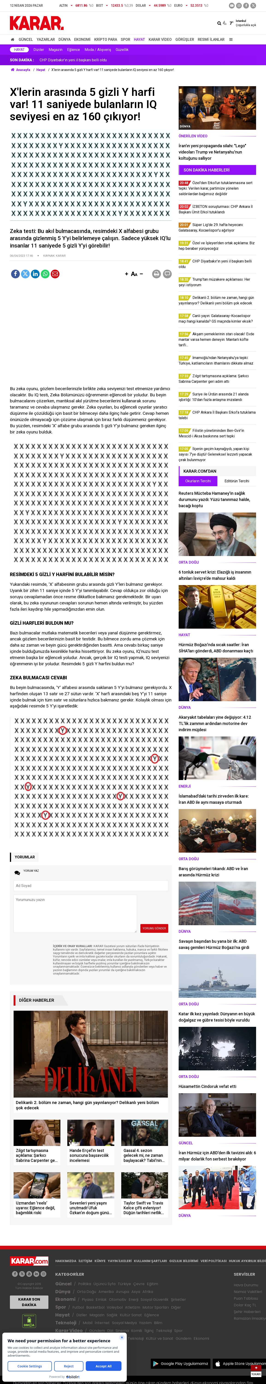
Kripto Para (105, 39)
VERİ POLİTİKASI (214, 1261)
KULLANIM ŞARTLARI (150, 1261)
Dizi (110, 1330)
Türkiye (124, 1284)
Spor (125, 39)
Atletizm (132, 1307)
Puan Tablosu (246, 1298)
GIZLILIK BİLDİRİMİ (183, 1261)
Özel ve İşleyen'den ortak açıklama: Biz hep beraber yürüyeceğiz (91, 60)
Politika (84, 1284)
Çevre (139, 1284)
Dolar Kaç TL (245, 1305)
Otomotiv (117, 1299)
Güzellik (122, 49)
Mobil (87, 1322)
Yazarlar (46, 39)
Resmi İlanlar (211, 39)
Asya (135, 1291)
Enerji (133, 1299)
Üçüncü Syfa (104, 1284)
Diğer (176, 1307)
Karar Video (160, 39)
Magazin (55, 49)
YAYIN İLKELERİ (120, 1261)
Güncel (26, 39)
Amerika (106, 1291)
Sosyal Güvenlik (154, 1299)
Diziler (38, 49)
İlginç (149, 1330)
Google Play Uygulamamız (184, 1363)
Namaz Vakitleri (248, 1291)
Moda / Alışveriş (98, 49)
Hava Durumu (246, 1285)
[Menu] (229, 39)
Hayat (139, 39)
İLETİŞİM (85, 1261)
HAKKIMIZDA (65, 1261)
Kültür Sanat (131, 1315)
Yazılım (145, 1322)
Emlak (101, 1299)
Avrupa (122, 1291)
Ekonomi (82, 39)
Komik (136, 1330)
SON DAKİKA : (22, 60)
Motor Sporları (155, 1307)
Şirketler (178, 1299)
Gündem (97, 1330)
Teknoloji (65, 1323)
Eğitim (152, 1284)
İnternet (102, 1322)
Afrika (147, 1291)
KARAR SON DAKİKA (29, 1302)
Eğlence (73, 49)
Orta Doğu (86, 1291)
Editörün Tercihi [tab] (237, 481)
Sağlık (112, 1315)
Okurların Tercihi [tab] (198, 481)
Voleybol (115, 1307)
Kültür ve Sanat (159, 1338)
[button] (126, 274)
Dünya (65, 39)
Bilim (158, 1322)
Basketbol (95, 1307)
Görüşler (184, 39)
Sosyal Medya (124, 1322)
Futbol (78, 1307)
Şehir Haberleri (247, 1311)
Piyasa (87, 1299)
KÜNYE (100, 1261)
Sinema (122, 1330)
